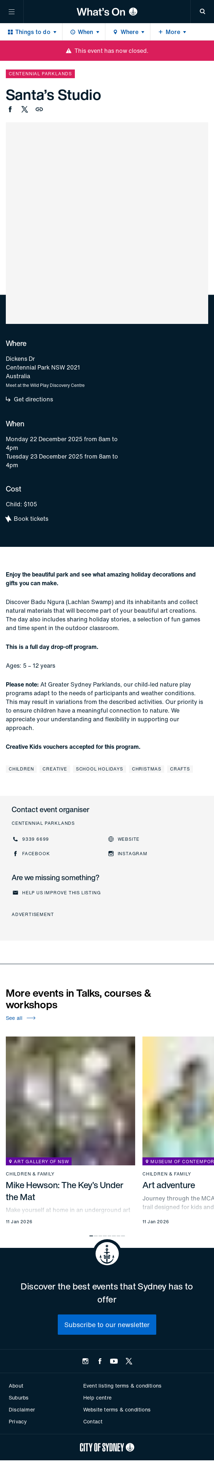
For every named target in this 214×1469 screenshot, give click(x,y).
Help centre (97, 1397)
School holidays (99, 769)
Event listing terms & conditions (122, 1385)
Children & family (30, 1174)
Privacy (18, 1421)
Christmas (146, 769)
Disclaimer (22, 1409)
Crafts (180, 769)
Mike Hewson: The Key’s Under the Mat (65, 1190)
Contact (92, 1421)
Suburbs (18, 1397)
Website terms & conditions (116, 1409)
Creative (55, 769)
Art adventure (168, 1184)
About (16, 1385)
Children (21, 769)
